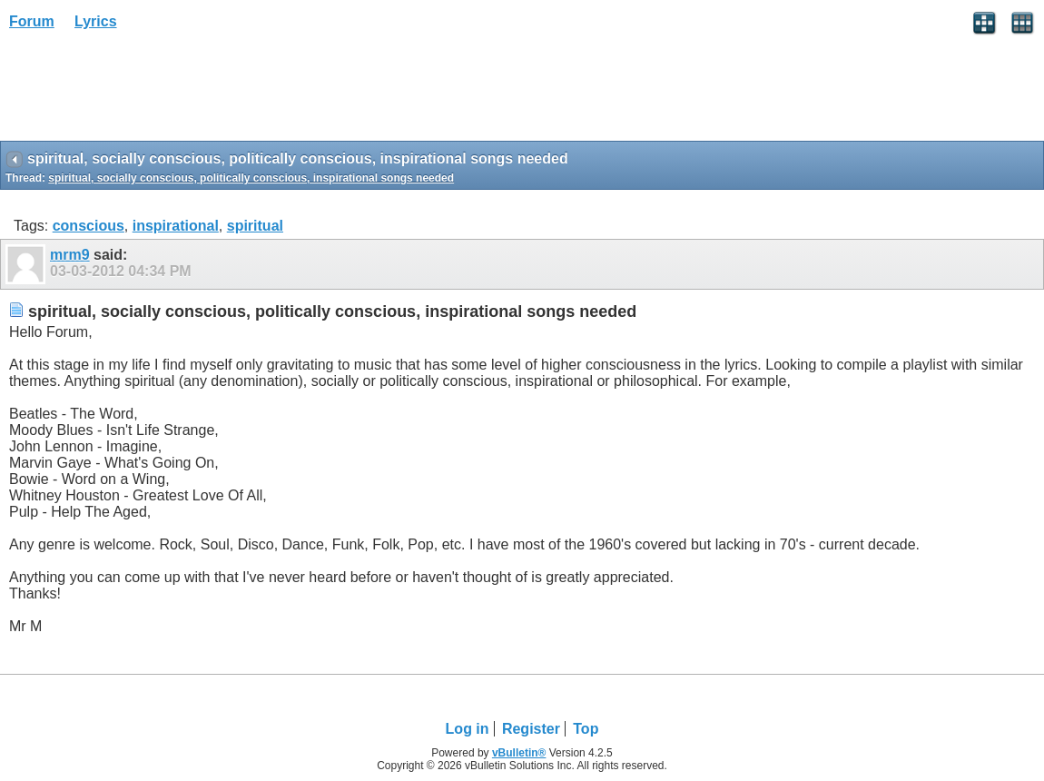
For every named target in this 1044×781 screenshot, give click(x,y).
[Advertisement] (145, 91)
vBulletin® (519, 752)
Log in (467, 729)
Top (585, 729)
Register (531, 729)
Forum (31, 21)
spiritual (255, 225)
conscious (88, 225)
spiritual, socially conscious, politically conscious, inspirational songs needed (251, 178)
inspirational (176, 225)
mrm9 (70, 254)
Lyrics (95, 21)
